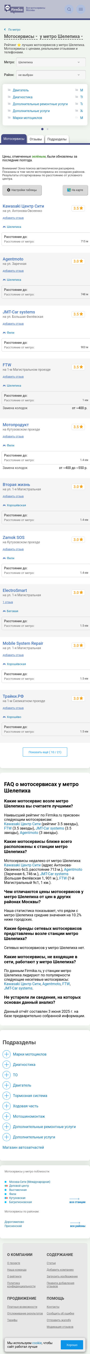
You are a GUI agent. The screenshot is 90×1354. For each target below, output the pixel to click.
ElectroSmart (15, 590)
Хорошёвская (16, 505)
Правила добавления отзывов (60, 1285)
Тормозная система (30, 1096)
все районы (77, 1225)
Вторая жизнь (16, 484)
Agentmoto (13, 259)
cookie (37, 1343)
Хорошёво (14, 717)
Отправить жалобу (59, 1320)
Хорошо (72, 1345)
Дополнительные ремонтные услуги (40, 104)
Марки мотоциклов (27, 118)
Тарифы (12, 1320)
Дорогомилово (14, 1222)
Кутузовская (15, 1198)
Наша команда (16, 1269)
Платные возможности (22, 1306)
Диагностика (22, 97)
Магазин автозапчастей (23, 1147)
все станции (77, 1201)
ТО (15, 1075)
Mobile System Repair (23, 643)
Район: (9, 75)
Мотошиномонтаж (29, 1116)
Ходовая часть (25, 1106)
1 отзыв (8, 602)
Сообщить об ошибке (60, 1313)
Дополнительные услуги (31, 111)
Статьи (51, 1263)
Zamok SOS (14, 537)
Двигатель (21, 90)
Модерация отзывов (60, 1326)
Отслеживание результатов (25, 1313)
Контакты (53, 1306)
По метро (14, 29)
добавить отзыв (13, 218)
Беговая (12, 611)
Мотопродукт (16, 424)
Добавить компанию (60, 1269)
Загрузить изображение (62, 1276)
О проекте (13, 1263)
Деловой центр (17, 1185)
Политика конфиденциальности (21, 1285)
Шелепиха (14, 227)
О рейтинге (14, 1276)
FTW (7, 364)
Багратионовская (18, 1202)
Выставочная (16, 1190)
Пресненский (13, 1226)
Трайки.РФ (13, 696)
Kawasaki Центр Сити (23, 206)
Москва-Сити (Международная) (27, 1181)
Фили (11, 332)
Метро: (9, 62)
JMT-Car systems (19, 312)
